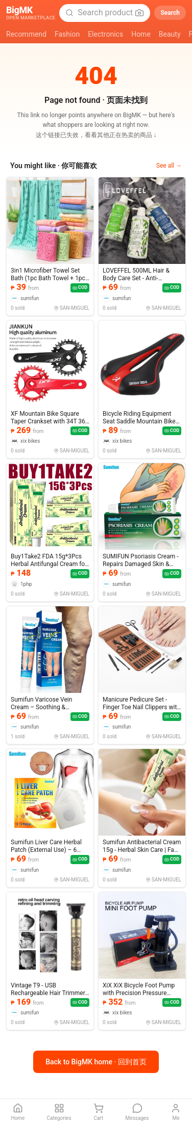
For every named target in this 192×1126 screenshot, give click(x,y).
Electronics (105, 34)
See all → (169, 165)
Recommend (26, 34)
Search (170, 12)
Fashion (67, 34)
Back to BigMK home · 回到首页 (96, 1062)
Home (141, 34)
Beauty (170, 34)
